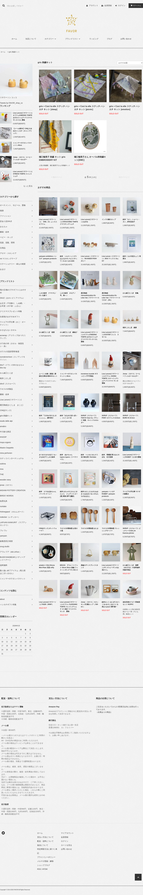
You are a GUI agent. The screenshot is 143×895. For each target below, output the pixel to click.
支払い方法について (45, 837)
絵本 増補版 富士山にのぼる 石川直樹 (110, 456)
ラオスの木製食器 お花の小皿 (68, 529)
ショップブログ (43, 865)
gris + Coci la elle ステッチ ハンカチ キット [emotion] (124, 107)
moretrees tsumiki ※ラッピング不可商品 (89, 375)
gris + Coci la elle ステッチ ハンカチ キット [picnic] (89, 107)
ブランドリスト (73, 39)
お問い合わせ (126, 39)
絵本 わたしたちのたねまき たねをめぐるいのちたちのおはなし (89, 494)
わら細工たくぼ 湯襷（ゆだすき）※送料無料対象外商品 (131, 567)
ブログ (109, 39)
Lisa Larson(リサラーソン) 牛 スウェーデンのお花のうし (110, 567)
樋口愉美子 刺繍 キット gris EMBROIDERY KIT (52, 158)
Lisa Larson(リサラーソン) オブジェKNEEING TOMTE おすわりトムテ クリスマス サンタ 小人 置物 (22, 116)
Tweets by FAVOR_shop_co (11, 103)
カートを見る (66, 845)
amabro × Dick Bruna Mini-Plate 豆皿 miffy (47, 566)
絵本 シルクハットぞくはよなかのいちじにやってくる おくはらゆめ (68, 258)
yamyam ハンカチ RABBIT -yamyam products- (108, 494)
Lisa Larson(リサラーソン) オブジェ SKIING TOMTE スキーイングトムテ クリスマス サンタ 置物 (111, 378)
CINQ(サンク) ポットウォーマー (48, 529)
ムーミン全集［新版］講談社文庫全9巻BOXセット (48, 375)
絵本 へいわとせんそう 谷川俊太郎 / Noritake (90, 456)
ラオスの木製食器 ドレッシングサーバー (110, 529)
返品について (42, 845)
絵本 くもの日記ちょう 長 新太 (132, 257)
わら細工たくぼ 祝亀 (130, 293)
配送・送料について (45, 841)
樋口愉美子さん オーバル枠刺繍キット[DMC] (90, 158)
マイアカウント (67, 833)
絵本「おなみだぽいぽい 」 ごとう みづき (68, 417)
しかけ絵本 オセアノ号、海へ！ (68, 294)
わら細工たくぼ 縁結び (68, 332)
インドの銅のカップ (109, 219)
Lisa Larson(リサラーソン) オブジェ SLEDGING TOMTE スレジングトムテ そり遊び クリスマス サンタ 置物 (68, 606)
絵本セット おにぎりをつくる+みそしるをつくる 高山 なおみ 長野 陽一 (111, 604)
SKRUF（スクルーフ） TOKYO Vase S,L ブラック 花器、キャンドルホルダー (90, 419)
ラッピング (93, 39)
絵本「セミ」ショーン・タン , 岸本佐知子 (131, 221)
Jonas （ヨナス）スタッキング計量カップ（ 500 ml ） (89, 604)
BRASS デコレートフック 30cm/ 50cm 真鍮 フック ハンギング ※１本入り (69, 567)
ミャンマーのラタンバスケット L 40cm (22, 144)
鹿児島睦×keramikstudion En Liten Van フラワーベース (90, 295)
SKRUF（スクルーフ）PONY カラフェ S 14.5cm (111, 417)
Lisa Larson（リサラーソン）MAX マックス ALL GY (111, 258)
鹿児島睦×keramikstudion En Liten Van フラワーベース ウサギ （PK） (111, 296)
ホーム (14, 39)
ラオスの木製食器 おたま (89, 528)
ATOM (44, 869)
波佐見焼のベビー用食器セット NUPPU (131, 603)
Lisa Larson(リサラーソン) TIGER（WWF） (47, 603)
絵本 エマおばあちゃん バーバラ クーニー (48, 493)
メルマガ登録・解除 (45, 861)
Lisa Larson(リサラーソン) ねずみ (89, 221)
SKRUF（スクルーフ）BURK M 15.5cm (131, 417)
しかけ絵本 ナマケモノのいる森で (47, 294)
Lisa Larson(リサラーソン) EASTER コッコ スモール (110, 334)
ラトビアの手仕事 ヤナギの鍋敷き (131, 493)
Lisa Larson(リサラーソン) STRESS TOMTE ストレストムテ (22, 174)
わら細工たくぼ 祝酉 (47, 332)
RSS (39, 869)
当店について (30, 39)
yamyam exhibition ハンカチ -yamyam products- (48, 257)
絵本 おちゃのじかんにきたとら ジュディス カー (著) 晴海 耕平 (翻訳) (68, 494)
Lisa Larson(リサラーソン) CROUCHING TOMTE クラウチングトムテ (69, 222)
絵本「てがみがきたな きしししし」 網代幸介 (48, 417)
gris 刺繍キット (14, 52)
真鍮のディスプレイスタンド (89, 566)
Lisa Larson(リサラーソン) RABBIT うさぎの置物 (132, 456)
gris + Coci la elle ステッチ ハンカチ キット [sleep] (54, 107)
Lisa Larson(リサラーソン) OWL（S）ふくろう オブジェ (48, 222)
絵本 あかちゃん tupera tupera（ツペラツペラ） (69, 457)
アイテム (135, 5)
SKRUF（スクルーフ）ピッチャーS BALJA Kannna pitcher (132, 530)
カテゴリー (51, 39)
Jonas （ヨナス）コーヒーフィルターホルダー (22, 158)
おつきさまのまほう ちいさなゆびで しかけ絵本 (48, 456)
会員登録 (108, 5)
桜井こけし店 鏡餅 (130, 327)
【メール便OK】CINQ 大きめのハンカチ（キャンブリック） (22, 131)
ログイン (121, 5)
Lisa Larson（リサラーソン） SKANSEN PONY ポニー (90, 258)
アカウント (93, 5)
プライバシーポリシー (46, 857)
